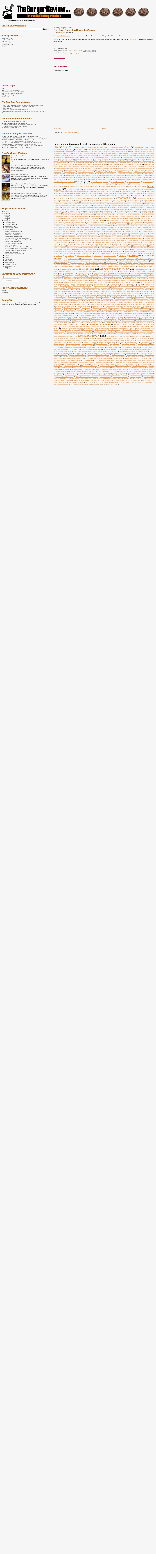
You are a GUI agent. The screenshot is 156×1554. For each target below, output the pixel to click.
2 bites (65, 147)
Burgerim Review (120, 189)
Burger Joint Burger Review (138, 184)
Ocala (143, 293)
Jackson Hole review (73, 246)
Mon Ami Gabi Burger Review (82, 286)
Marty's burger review (70, 278)
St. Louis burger (128, 338)
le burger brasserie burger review (64, 264)
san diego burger (122, 322)
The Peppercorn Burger (66, 362)
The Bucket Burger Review (61, 349)
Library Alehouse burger (147, 264)
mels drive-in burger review (80, 280)
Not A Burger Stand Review (131, 291)
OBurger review (125, 293)
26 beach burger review (116, 147)
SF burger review (86, 330)
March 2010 (9, 262)
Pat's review (115, 300)
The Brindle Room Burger (113, 347)
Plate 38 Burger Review (99, 308)
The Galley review (92, 353)
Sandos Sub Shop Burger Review (101, 326)
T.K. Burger (90, 345)
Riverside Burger (142, 315)
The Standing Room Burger (72, 366)
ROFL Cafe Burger (130, 317)
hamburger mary (126, 233)
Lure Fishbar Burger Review (67, 273)
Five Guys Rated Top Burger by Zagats (15, 250)
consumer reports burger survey (102, 202)
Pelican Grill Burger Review (79, 304)
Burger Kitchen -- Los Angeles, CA (14, 253)
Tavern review (115, 345)
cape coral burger (83, 191)
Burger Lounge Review (118, 186)
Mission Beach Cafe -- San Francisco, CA (16, 247)
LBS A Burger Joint (111, 263)
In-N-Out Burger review (67, 244)
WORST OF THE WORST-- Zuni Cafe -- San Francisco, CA (20, 136)
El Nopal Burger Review (70, 213)
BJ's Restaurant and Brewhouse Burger (109, 168)
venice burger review (148, 375)
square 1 (92, 338)
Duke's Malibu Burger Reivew (119, 209)
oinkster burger (116, 295)
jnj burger (127, 247)
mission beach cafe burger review (98, 284)
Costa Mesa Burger (147, 202)
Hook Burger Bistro (109, 240)
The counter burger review (124, 349)
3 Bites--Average (7, 108)
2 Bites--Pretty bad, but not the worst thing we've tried (18, 106)
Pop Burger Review (69, 309)
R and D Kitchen (144, 309)
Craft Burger (67, 203)
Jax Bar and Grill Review (140, 246)
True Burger (151, 371)
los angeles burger (86, 269)
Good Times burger (136, 225)
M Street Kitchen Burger (84, 273)
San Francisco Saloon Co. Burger (123, 324)
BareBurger (143, 159)
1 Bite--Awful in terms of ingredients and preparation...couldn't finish (22, 105)
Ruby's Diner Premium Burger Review (128, 319)
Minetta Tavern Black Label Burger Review (97, 282)
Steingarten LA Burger (90, 342)
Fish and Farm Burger (112, 216)
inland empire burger (105, 244)
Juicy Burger (111, 249)
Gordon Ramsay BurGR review (127, 227)
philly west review (127, 304)
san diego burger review (136, 322)
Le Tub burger (80, 264)
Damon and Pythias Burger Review (120, 205)
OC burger (135, 293)
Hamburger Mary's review (140, 233)
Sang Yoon (116, 326)
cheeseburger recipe (143, 198)
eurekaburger (63, 214)
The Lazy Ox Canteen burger (95, 356)
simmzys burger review (123, 331)
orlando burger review (69, 298)
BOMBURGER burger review (118, 173)
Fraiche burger (144, 220)
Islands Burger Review (146, 244)
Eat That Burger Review (107, 211)
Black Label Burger (59, 170)
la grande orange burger (101, 259)
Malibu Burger (69, 275)
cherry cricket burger (67, 200)
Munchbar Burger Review (140, 286)
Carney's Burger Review (94, 193)
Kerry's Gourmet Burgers (66, 253)
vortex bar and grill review (120, 377)
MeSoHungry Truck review (128, 280)
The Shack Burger (141, 362)
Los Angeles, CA (7, 38)
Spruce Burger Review (82, 338)
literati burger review (92, 266)
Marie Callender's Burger (94, 277)
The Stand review (145, 364)
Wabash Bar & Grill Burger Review (69, 378)
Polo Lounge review (126, 308)
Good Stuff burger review (122, 225)
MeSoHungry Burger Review (111, 280)
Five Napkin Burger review (108, 218)
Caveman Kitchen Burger (66, 195)
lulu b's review (113, 271)
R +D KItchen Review (132, 309)
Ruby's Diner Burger (110, 319)
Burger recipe (141, 186)
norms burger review (65, 291)
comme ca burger (74, 202)
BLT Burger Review (109, 170)
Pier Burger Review (69, 306)
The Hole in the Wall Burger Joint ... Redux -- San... (19, 240)
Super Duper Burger (143, 344)
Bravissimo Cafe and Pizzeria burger (64, 177)
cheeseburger (123, 197)
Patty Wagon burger (65, 302)
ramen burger (79, 313)
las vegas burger (143, 261)
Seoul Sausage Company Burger (124, 328)
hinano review (73, 238)
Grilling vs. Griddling (8, 95)
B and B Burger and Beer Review (88, 155)
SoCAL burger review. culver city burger (118, 336)
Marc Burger (67, 277)
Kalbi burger (106, 251)
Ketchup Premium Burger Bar (84, 253)
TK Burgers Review (77, 369)
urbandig (124, 375)
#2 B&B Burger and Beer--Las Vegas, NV (14, 123)
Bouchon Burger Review (83, 175)
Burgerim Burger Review (106, 189)
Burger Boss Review (85, 184)
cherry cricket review (81, 200)
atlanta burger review (61, 155)
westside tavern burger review (63, 380)
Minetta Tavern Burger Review (119, 282)
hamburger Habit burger (131, 231)
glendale (112, 224)
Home (104, 128)
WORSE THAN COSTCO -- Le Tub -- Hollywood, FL (18, 147)
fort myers (87, 220)
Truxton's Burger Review (103, 373)
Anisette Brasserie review (72, 151)
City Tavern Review (107, 200)
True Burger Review (60, 373)
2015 (5, 211)
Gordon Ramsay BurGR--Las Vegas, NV (23, 184)
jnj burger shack (148, 247)
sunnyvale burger (114, 344)
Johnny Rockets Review (79, 249)
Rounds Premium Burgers (61, 319)
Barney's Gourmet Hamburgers (84, 161)
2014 (5, 213)
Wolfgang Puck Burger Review (115, 380)
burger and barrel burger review (99, 182)
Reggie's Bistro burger (104, 315)
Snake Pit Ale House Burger (145, 333)
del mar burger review (86, 207)
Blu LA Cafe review (139, 170)
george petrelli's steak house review (97, 224)
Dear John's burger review (70, 207)
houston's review (149, 240)
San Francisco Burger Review (99, 324)
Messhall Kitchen (142, 280)
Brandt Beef (148, 175)
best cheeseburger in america (97, 164)
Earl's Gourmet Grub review (75, 211)
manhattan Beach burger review (131, 275)
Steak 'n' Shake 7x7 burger (106, 340)
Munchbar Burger (126, 286)
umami (151, 373)
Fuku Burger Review (78, 222)
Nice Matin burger (118, 289)
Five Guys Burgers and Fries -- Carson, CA (17, 238)
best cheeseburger (80, 164)
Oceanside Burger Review (79, 295)
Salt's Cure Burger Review (93, 322)
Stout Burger (121, 342)
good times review (64, 227)
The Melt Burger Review (131, 358)
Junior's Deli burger (136, 249)
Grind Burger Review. (86, 231)
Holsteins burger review (81, 240)
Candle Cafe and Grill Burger (68, 191)
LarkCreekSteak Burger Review (126, 261)
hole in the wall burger (85, 238)
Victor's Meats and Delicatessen (64, 377)
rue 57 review (85, 320)
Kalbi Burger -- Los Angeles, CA (13, 233)
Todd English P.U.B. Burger (91, 369)
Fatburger (58, 216)
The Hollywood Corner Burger (78, 355)
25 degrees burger (78, 147)
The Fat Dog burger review (140, 351)
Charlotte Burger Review (106, 198)
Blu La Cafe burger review (124, 170)
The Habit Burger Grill (144, 353)
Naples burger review (117, 288)
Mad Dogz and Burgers (137, 273)
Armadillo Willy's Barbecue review (83, 153)
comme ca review (86, 202)
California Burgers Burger (135, 189)
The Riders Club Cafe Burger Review (123, 362)
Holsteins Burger (68, 240)
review (133, 315)
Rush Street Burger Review (112, 320)
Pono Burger (137, 308)
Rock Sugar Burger (102, 317)
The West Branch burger (124, 366)
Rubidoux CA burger (96, 319)
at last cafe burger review (138, 153)
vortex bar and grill (105, 377)
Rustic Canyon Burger (128, 320)
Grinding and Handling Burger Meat (12, 93)
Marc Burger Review (79, 277)
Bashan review (137, 161)
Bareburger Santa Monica (67, 161)
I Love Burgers (121, 242)
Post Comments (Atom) (71, 132)
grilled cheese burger (114, 229)
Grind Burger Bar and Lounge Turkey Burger (66, 231)
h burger (120, 231)
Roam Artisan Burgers (70, 317)
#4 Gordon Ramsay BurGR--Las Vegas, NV (15, 126)
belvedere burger (148, 161)
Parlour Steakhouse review (74, 300)
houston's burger (138, 240)
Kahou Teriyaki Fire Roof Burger (68, 251)
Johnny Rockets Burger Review (62, 249)
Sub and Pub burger (88, 344)
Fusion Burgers (90, 222)
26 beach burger (102, 147)
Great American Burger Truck (146, 227)
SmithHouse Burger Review (127, 333)
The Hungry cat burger (118, 355)
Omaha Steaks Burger (118, 297)
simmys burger (111, 331)
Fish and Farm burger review (128, 216)
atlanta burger (150, 153)
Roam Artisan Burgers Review (86, 317)
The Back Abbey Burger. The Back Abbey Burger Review (88, 347)
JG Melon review (64, 247)
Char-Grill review (149, 195)
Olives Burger (136, 295)
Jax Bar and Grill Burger (124, 246)
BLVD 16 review (111, 172)
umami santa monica (84, 375)
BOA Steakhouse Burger (125, 172)
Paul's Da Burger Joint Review (114, 302)
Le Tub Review (103, 264)
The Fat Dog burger (125, 351)
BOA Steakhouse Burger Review (143, 172)
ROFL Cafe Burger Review (145, 317)
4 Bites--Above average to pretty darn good (15, 109)
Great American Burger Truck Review (65, 229)
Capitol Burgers (115, 191)
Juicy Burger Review (123, 249)
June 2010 (8, 257)
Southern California (7, 40)
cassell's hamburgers (134, 193)
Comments (7, 281)
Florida (120, 218)
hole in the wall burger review (101, 238)
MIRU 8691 (134, 282)
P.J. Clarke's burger (108, 298)
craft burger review (78, 203)
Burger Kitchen (64, 186)
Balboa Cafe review (141, 157)
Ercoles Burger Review (108, 213)
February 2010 (9, 264)
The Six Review (84, 364)
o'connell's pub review (73, 293)
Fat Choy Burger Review (147, 214)
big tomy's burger (122, 166)
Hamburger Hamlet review (79, 233)
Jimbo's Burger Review (116, 247)
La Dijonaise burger (73, 259)
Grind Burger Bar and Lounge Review (141, 229)
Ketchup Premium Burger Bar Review (105, 253)
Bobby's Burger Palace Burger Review (64, 173)
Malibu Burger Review (81, 275)
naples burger (105, 288)
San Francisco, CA (7, 44)
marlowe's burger (142, 277)
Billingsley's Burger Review (75, 168)
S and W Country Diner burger (62, 322)
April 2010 (8, 260)
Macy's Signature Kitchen (121, 273)
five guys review (72, 53)
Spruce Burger (69, 338)
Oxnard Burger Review (94, 298)
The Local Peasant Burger (135, 356)
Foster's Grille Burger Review (129, 220)
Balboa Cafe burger (128, 157)
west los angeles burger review (128, 378)
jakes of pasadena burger (88, 246)
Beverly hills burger (134, 164)
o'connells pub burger (87, 293)
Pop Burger (58, 309)
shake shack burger (147, 330)
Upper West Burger (97, 375)
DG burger (112, 207)
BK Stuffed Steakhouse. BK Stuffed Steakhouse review (137, 168)
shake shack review (59, 331)
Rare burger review (102, 313)
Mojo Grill (140, 284)
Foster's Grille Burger (112, 220)
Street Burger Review (147, 342)
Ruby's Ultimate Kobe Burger (61, 320)
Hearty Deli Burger (122, 236)
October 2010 (9, 226)
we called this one (63, 36)
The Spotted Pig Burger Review (116, 364)
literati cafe (103, 266)
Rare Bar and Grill (90, 313)
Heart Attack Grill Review (108, 236)
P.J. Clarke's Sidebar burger (123, 298)
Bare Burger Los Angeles (101, 159)
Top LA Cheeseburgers (104, 371)
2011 (5, 219)
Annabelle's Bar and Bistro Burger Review (116, 151)
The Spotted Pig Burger (98, 364)
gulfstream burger (99, 231)
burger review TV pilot (90, 189)
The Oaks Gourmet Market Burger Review (129, 360)
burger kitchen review (92, 186)
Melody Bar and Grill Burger (132, 278)
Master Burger (103, 278)
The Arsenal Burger (149, 345)
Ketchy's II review (135, 253)
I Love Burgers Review (133, 242)
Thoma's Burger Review (103, 367)
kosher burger (97, 256)
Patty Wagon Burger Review (81, 302)
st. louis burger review (141, 338)
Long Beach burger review (68, 269)
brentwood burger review (128, 177)
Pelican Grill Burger (64, 304)
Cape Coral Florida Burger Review (99, 191)
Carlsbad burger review (66, 193)
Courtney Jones (58, 203)
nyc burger (144, 291)
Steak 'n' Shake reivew (75, 342)
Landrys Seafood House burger (68, 261)
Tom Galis (125, 369)
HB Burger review (117, 235)
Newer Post (57, 128)
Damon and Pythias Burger (100, 205)
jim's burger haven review (90, 247)
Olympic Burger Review (102, 297)
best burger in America (102, 162)
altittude (130, 149)
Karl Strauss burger (140, 251)
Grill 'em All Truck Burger (99, 229)
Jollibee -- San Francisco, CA (13, 241)
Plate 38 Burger (86, 308)
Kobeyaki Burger (69, 256)
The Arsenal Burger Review (62, 347)
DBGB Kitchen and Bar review (141, 205)
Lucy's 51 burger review (90, 271)
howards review (75, 242)
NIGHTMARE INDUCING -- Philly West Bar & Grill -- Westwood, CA (22, 145)
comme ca (64, 202)
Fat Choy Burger (134, 214)
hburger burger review (136, 235)
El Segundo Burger (84, 213)
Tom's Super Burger (147, 369)
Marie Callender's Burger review (112, 277)
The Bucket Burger (147, 347)
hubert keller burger (87, 242)
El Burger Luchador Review (143, 211)
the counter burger (109, 349)
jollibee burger (92, 249)
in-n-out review (94, 244)
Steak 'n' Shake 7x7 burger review (125, 340)
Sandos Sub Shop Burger (82, 326)
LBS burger (122, 263)
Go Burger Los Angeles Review (138, 224)
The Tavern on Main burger (89, 366)
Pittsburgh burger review (83, 306)
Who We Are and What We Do (11, 90)
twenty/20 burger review (118, 373)
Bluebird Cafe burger (69, 172)
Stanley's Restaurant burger (67, 340)
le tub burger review (91, 264)
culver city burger (83, 205)
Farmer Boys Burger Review (104, 214)
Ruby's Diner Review (147, 319)
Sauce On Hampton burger (69, 328)
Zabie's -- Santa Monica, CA (12, 252)
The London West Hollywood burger (74, 358)
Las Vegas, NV (6, 43)
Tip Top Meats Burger (139, 367)
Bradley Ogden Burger (117, 175)
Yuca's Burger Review (102, 382)
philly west (105, 304)
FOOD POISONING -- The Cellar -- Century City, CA (18, 139)
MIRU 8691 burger (146, 282)
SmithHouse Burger (112, 333)
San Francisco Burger (77, 324)
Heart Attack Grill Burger (72, 236)
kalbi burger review (117, 251)
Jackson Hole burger (59, 246)
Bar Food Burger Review (66, 159)
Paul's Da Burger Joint (97, 302)
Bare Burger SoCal (132, 159)
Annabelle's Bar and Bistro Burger (91, 151)
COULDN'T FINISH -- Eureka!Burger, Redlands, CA (17, 141)
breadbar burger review (112, 177)
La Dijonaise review (86, 259)
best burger (88, 162)
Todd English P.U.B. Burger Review (111, 369)
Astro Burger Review (110, 153)
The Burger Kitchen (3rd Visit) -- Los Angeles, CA (26, 165)
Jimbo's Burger (104, 247)
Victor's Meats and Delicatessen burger (86, 377)
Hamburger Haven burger (96, 233)
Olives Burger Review (148, 295)
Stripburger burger (59, 344)
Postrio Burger (80, 309)
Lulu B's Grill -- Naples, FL (12, 245)
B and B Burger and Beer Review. (108, 155)
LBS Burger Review (132, 263)
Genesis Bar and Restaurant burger (133, 222)
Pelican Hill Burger (95, 304)
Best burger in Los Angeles (147, 162)
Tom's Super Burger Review (61, 371)
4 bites (69, 150)
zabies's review (125, 382)
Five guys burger (62, 53)
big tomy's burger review (136, 166)
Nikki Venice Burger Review (141, 289)
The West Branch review (140, 366)
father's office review (81, 216)
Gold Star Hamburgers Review (83, 225)
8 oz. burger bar (120, 149)
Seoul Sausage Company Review (69, 330)
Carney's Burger (80, 193)
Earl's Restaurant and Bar (92, 211)
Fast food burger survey (120, 214)
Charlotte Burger (92, 198)
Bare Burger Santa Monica (118, 159)
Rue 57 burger (76, 320)
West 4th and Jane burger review (106, 378)
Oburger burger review (113, 293)
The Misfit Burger (145, 358)
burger (79, 181)
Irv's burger (116, 244)
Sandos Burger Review (66, 326)
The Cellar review (87, 349)
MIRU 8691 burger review (61, 284)
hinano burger (63, 238)
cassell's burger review (120, 193)
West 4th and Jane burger (88, 378)
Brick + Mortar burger (59, 179)
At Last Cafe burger (123, 153)
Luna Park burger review (138, 271)
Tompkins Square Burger (78, 371)
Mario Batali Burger (129, 277)
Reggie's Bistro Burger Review (121, 315)
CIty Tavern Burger (95, 200)
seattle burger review (107, 328)
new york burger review (77, 289)
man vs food (93, 275)
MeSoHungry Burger (95, 280)
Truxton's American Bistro (76, 373)
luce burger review (64, 271)
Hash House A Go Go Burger (67, 235)
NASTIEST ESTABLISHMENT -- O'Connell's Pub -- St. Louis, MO (22, 142)
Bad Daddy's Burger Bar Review (111, 157)
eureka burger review (133, 213)
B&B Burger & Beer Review (127, 155)
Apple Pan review (147, 151)
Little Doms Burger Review (128, 266)
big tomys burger (149, 166)
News (109, 289)
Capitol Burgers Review (128, 191)
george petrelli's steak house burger (75, 224)
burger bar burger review (133, 182)
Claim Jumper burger (121, 200)
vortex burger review (135, 377)
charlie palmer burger (61, 198)
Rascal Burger (114, 313)
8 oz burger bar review (93, 149)
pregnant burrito (105, 309)
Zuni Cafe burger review (77, 384)
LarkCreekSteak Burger (108, 261)
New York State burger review (97, 289)
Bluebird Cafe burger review (85, 172)
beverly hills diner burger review (68, 166)
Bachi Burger (59, 157)
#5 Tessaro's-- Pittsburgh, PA (10, 127)
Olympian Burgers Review (75, 297)
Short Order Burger (99, 331)
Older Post (150, 128)
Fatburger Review (68, 216)
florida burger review (131, 218)
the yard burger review (65, 367)
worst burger (62, 382)
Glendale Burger (122, 224)
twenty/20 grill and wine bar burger (137, 373)
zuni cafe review (101, 384)
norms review (76, 291)
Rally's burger (122, 311)
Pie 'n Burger (137, 304)
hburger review (149, 235)
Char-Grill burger (138, 195)
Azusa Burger (73, 155)
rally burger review (111, 311)
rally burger (101, 311)
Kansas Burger (129, 251)
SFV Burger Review (100, 330)
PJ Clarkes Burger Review (112, 306)
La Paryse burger (131, 259)
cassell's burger (107, 193)
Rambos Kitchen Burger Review (64, 313)
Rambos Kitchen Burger (147, 311)
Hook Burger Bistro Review (124, 240)
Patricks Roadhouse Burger (128, 300)
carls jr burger (140, 191)
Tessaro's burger (125, 345)
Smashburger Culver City (84, 333)
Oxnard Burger (82, 298)
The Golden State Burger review (108, 353)
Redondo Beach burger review (87, 315)
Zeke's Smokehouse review (61, 384)
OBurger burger (100, 293)
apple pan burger (135, 151)
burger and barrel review (117, 182)
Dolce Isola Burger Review (86, 209)
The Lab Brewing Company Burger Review (72, 356)
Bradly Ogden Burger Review (134, 175)
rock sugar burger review (116, 317)
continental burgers (119, 202)
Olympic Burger (89, 297)
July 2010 (8, 255)
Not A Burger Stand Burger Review (111, 291)
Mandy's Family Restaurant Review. (109, 275)
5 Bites (80, 150)
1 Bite (56, 147)
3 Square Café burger (141, 147)
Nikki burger (128, 289)
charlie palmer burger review (78, 198)
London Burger (142, 266)
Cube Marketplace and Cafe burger (65, 205)
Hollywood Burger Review (134, 238)
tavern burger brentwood (102, 345)
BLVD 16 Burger (100, 172)
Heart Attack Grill (58, 236)
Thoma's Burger (90, 367)
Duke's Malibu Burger (103, 209)
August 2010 (9, 229)
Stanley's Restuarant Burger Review (87, 340)
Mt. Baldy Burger (114, 286)
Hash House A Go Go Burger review (87, 235)
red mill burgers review (141, 313)
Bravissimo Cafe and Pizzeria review (86, 177)
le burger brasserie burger (147, 263)
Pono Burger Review (148, 308)
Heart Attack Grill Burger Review (90, 236)
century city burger (102, 195)
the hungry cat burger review (135, 355)
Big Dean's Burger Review (86, 166)
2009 (5, 268)
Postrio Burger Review (93, 309)
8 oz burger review (108, 149)
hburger (126, 235)
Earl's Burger (145, 209)
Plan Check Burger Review (141, 306)
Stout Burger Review (132, 342)
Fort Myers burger (98, 220)
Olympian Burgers (61, 297)
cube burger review (137, 203)
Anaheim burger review (141, 149)
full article (62, 32)
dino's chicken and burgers (137, 207)
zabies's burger (114, 382)
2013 (5, 215)
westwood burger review (81, 380)
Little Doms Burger (113, 266)
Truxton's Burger (89, 373)
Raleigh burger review (90, 311)
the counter (97, 349)
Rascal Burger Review (126, 313)
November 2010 (10, 224)
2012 (5, 217)
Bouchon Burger (69, 175)
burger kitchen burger (77, 186)
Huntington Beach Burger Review (104, 242)
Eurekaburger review (74, 214)
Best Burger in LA (116, 162)
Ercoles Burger (96, 213)
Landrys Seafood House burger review (89, 261)
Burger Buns (5, 96)
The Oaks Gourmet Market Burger (105, 360)
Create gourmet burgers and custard (120, 203)
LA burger (133, 256)
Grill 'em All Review (84, 229)
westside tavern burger (148, 378)
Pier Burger (58, 306)
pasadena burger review (92, 300)
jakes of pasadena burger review (106, 246)
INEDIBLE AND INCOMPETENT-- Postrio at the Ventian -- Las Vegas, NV (24, 138)
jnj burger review (137, 247)
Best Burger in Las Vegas (130, 162)
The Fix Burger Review (65, 353)
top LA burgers (91, 371)
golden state (97, 225)
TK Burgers (66, 369)
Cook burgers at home (133, 202)
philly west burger (115, 304)
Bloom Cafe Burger (71, 170)
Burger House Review (100, 184)
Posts (5, 277)
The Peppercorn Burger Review (84, 362)
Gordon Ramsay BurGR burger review (106, 227)
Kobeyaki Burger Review (84, 256)
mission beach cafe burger (79, 284)
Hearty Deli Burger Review (137, 236)
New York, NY (6, 41)
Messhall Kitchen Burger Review (73, 282)
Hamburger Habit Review (147, 231)
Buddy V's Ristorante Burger (145, 179)
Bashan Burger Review (124, 161)
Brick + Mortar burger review (75, 179)
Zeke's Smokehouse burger (145, 382)
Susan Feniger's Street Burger (76, 345)
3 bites (128, 147)
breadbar (101, 177)
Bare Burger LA (88, 159)
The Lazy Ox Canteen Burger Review (115, 356)
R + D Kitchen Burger (118, 309)
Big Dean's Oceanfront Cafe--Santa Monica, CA (26, 193)
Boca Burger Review (102, 173)
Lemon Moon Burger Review (131, 264)
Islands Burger (134, 244)
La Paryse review (143, 259)
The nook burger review (74, 360)
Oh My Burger (92, 295)
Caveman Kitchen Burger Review (84, 195)
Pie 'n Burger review (149, 304)
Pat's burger (105, 300)
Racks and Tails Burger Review (73, 311)
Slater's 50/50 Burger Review (67, 333)
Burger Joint (111, 184)
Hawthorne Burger (105, 235)
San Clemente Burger (109, 322)
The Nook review (88, 360)
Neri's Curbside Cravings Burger (135, 288)
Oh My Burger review (104, 295)
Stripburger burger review (73, 344)
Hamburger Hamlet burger (62, 233)
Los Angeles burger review (114, 268)
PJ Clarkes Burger (97, 306)
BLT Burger (99, 170)
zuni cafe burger (90, 384)
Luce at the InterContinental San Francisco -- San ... (19, 248)
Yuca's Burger (89, 382)
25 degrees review (90, 147)
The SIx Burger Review (70, 364)
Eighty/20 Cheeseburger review (125, 211)
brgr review (149, 177)
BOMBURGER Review (135, 173)
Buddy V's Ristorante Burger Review (64, 182)
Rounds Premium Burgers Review (79, 319)
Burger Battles (57, 184)
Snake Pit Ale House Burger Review (64, 336)
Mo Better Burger (114, 284)
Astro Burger (98, 153)
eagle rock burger (135, 209)
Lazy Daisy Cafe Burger (77, 263)
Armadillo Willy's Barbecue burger (63, 153)
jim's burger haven (76, 247)
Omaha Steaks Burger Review (135, 297)
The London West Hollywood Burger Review (98, 358)
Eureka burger (121, 213)
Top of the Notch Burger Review (137, 371)
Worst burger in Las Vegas (76, 382)
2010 (5, 220)
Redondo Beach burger (69, 315)
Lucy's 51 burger (76, 271)
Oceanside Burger (64, 295)
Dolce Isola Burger (72, 209)
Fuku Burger (67, 222)
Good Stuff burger (108, 225)
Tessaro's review (136, 345)
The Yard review (78, 367)
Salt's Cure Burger (78, 322)
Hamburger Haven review (113, 233)
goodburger (75, 227)
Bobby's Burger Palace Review (85, 173)
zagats (79, 53)
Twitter (4, 291)
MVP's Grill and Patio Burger (90, 288)
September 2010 (10, 227)
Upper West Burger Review (112, 375)
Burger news (131, 186)
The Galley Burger (79, 353)
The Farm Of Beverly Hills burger (83, 351)
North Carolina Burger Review (91, 291)
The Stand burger (133, 364)
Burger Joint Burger (122, 184)
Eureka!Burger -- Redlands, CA (13, 236)
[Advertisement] (68, 138)
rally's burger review (133, 311)
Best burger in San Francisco (63, 164)
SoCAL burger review (87, 335)
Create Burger (90, 203)
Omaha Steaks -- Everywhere (20, 156)
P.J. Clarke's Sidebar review (140, 298)
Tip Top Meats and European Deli (121, 367)
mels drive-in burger (65, 280)
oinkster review (126, 295)
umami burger (58, 375)
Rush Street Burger (97, 320)
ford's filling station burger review (73, 220)
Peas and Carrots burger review (133, 302)
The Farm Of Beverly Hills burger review (106, 351)
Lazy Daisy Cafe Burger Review (95, 263)
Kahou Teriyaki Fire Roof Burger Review (90, 251)
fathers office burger (97, 216)
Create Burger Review (102, 203)
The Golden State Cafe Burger (127, 353)
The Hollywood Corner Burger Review (98, 355)
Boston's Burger (148, 173)
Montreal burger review (100, 286)
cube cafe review (149, 203)
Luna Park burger (124, 271)
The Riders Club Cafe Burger (103, 362)
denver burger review (100, 207)
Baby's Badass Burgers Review (145, 155)
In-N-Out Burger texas (81, 244)
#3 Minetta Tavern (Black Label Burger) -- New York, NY (19, 124)
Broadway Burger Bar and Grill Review (124, 179)
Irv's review (125, 244)
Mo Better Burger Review (128, 284)
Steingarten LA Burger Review (106, 342)
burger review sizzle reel (75, 189)
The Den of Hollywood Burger (142, 349)
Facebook (5, 292)
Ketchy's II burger (123, 253)
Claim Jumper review (135, 200)
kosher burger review (110, 256)
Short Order (88, 331)
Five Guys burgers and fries (79, 218)
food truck (143, 218)
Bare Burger (78, 159)
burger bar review (147, 182)
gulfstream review (111, 231)
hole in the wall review (118, 238)
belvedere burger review (60, 162)
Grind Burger (125, 229)
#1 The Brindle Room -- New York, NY (13, 121)
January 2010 (9, 266)
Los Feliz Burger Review (142, 269)
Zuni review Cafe (112, 384)
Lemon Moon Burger (115, 264)
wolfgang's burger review (133, 380)
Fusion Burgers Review (103, 222)
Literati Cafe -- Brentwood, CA (13, 234)
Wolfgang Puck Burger (98, 380)
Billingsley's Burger (60, 168)
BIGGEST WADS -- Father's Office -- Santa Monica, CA (19, 144)
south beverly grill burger (138, 336)
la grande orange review (117, 259)
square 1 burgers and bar (104, 338)
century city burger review (121, 195)
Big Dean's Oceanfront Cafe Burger (105, 166)
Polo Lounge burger (113, 308)
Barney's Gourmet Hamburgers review (105, 161)
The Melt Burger (117, 358)
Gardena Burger (116, 222)
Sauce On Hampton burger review (89, 328)
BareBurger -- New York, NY (20, 174)
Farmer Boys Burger (88, 214)
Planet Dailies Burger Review (71, 308)
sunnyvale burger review (128, 344)
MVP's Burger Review (74, 288)
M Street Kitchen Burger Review (103, 273)
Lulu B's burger (103, 271)
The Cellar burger (75, 349)
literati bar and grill (80, 266)
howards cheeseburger (62, 242)
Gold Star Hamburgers (66, 225)
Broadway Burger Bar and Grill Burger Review (98, 179)
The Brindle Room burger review (131, 347)
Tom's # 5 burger (135, 369)
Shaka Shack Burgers (114, 330)
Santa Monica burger (129, 326)
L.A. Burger (122, 256)
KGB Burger (146, 253)
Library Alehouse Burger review (63, 266)
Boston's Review (58, 175)
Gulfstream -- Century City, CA (13, 231)
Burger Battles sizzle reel (71, 184)
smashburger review (99, 333)
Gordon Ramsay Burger (86, 227)
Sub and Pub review (101, 344)
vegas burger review (135, 375)
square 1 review (117, 338)
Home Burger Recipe (96, 240)
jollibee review (102, 249)
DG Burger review (123, 207)
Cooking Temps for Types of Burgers (13, 91)
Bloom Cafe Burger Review (86, 170)
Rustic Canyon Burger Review (144, 320)
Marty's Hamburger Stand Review (87, 278)
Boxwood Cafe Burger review (101, 175)
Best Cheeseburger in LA (76, 162)
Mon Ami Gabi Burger (66, 286)
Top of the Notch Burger (119, 371)
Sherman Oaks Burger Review (75, 331)
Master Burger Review (116, 278)
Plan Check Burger (126, 306)
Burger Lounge (105, 186)
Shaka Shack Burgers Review (130, 330)
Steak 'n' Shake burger (143, 340)
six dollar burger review (138, 331)
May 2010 (8, 259)
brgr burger (141, 177)
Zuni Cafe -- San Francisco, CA (13, 243)
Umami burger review (70, 375)
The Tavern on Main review (107, 366)
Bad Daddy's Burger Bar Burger (91, 157)
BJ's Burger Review (90, 168)
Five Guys (132, 39)
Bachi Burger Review (72, 157)
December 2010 (10, 222)
